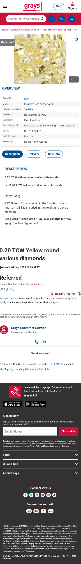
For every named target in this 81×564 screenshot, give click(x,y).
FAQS (57, 364)
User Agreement (28, 223)
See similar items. (35, 284)
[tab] (12, 154)
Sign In (72, 8)
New (26, 98)
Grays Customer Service (37, 125)
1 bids (10, 289)
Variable (28, 109)
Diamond (29, 136)
